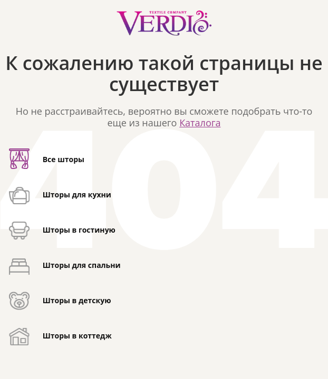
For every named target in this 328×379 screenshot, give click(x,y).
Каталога (199, 122)
